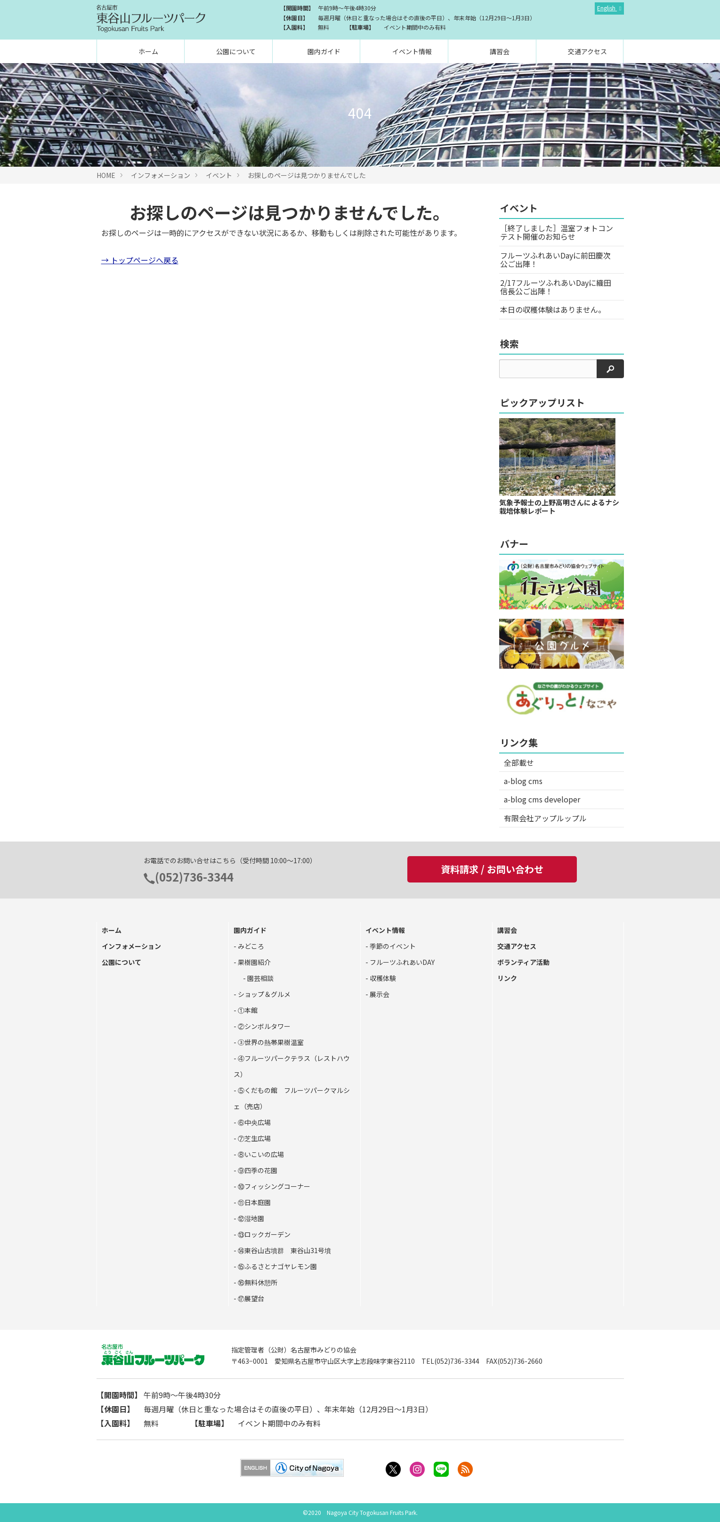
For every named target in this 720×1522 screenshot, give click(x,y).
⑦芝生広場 (253, 1138)
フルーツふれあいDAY (401, 962)
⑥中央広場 (253, 1122)
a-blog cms (523, 780)
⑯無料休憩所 (256, 1282)
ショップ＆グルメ (263, 994)
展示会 (378, 994)
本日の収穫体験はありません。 (553, 309)
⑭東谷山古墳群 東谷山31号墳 (283, 1250)
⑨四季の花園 (256, 1170)
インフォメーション (160, 175)
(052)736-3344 (194, 876)
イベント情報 (411, 51)
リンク (507, 978)
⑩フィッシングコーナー (273, 1186)
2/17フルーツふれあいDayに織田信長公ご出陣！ (555, 287)
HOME (106, 175)
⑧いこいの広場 (260, 1154)
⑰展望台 (250, 1298)
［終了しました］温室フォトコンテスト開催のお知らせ (556, 232)
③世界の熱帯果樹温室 (270, 1042)
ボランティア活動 (523, 962)
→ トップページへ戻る (139, 260)
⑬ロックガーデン (263, 1234)
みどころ (250, 946)
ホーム (147, 51)
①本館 (247, 1010)
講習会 (499, 51)
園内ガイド (323, 51)
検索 (509, 343)
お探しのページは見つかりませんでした (307, 175)
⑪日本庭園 (253, 1202)
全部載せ (519, 762)
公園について (235, 51)
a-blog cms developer (542, 799)
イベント (219, 175)
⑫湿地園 (250, 1218)
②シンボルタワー (263, 1026)
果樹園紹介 (253, 962)
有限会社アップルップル (545, 818)
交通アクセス (586, 51)
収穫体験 (382, 978)
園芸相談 (260, 978)
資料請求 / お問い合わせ (492, 869)
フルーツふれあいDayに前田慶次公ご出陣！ (555, 259)
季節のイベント (392, 946)
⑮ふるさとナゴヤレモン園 (276, 1266)
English (607, 8)
